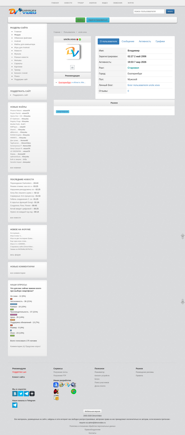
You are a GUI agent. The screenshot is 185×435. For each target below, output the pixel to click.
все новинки (15, 168)
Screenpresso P (16, 146)
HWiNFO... (14, 138)
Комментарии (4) (17, 346)
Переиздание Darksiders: (21, 183)
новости (29, 179)
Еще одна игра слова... (18, 241)
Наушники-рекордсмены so (22, 189)
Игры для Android (21, 47)
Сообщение (128, 41)
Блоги (97, 379)
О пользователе (108, 41)
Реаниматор (99, 372)
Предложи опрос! (32, 346)
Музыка (17, 54)
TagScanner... (15, 143)
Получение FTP (59, 376)
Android (93, 3)
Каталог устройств (102, 376)
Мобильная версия (92, 411)
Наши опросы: (18, 285)
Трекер (81, 3)
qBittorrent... (14, 132)
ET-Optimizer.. (15, 119)
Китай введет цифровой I (21, 209)
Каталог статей (20, 73)
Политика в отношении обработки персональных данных (92, 426)
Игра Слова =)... (16, 236)
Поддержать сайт (20, 91)
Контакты (92, 433)
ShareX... (13, 129)
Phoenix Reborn (16, 110)
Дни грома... (14, 140)
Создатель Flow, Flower (20, 205)
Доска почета (100, 386)
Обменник (117, 3)
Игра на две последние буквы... (22, 238)
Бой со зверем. (15, 159)
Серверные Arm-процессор (22, 196)
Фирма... (13, 154)
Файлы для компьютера (24, 44)
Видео (105, 3)
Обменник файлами (23, 38)
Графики (160, 41)
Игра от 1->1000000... (18, 244)
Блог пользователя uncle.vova (144, 85)
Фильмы (18, 60)
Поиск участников (102, 383)
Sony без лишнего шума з (21, 193)
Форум (131, 3)
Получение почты (60, 372)
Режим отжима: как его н (21, 186)
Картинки (18, 67)
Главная (55, 3)
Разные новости (21, 57)
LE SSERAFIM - (16, 151)
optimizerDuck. (15, 156)
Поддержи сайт (21, 79)
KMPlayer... (14, 127)
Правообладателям (92, 430)
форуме (26, 229)
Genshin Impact (15, 162)
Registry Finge (15, 121)
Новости (68, 3)
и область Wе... (72, 82)
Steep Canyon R (16, 148)
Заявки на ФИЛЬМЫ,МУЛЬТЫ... (22, 249)
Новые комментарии (22, 266)
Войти (80, 20)
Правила (139, 376)
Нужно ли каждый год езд (21, 212)
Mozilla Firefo (15, 124)
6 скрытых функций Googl (21, 202)
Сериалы (18, 63)
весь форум (15, 255)
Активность (145, 41)
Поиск (17, 76)
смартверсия (62, 112)
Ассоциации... (15, 233)
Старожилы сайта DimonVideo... (22, 246)
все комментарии (17, 273)
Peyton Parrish (15, 113)
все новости (15, 218)
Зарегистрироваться (97, 20)
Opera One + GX (16, 116)
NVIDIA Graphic (16, 135)
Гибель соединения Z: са (21, 199)
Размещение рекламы (145, 372)
